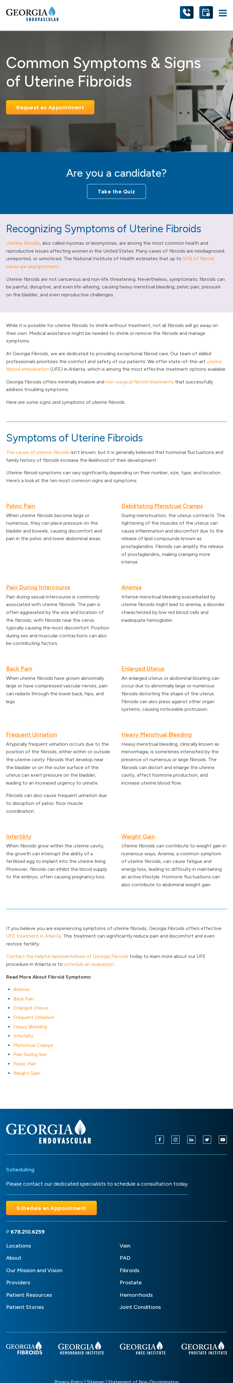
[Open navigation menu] (223, 14)
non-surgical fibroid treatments (140, 382)
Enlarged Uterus (142, 668)
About (14, 1258)
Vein (125, 1245)
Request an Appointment (50, 107)
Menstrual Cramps (33, 1045)
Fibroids (129, 1270)
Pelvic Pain (20, 505)
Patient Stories (25, 1307)
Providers (18, 1282)
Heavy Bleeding (30, 1027)
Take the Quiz (116, 191)
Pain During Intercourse (38, 587)
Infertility (19, 836)
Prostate (131, 1282)
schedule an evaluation (89, 964)
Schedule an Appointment (51, 1208)
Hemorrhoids (136, 1295)
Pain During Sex (30, 1054)
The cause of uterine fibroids (37, 452)
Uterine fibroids (23, 243)
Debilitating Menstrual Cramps (162, 505)
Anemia (131, 587)
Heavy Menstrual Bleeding (156, 734)
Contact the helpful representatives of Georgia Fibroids (67, 956)
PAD (125, 1258)
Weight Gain (138, 836)
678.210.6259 (28, 1231)
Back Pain (19, 668)
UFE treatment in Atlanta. (34, 936)
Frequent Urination (31, 734)
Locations (18, 1245)
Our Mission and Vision (34, 1270)
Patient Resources (29, 1295)
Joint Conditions (140, 1307)
